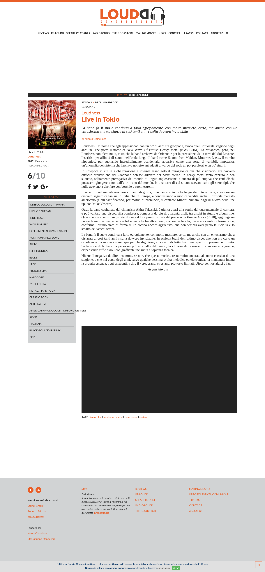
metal (119, 417)
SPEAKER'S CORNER (78, 33)
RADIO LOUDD (101, 33)
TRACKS (189, 33)
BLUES (33, 257)
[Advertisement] (132, 64)
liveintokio (96, 417)
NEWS (162, 33)
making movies (200, 488)
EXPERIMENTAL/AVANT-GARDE (48, 231)
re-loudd (141, 494)
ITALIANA (35, 323)
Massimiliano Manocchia (41, 538)
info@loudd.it (101, 512)
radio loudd (144, 505)
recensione (131, 417)
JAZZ (32, 264)
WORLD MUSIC (38, 224)
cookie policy (163, 568)
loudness (109, 417)
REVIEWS (43, 33)
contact (195, 505)
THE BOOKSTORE (122, 33)
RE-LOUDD (57, 33)
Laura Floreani (36, 505)
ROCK (33, 317)
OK (176, 568)
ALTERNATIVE (38, 303)
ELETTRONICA (38, 250)
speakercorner (146, 499)
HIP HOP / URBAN (40, 211)
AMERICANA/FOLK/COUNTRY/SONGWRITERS (51, 310)
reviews (141, 488)
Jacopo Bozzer (36, 516)
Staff (84, 488)
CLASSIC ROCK (38, 297)
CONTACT (202, 33)
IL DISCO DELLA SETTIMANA (47, 204)
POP (32, 337)
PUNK (33, 244)
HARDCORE (36, 277)
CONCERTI (174, 33)
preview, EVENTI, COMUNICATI (209, 494)
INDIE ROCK (37, 217)
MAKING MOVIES (146, 33)
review (143, 417)
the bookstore (146, 510)
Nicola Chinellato (95, 138)
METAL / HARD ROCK (42, 290)
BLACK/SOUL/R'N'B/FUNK (45, 330)
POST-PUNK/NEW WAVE (44, 237)
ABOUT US (217, 33)
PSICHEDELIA (37, 284)
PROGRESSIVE (38, 270)
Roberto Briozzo (37, 511)
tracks (194, 499)
